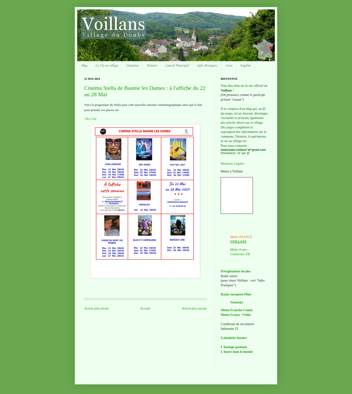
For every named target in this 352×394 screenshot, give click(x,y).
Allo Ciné (90, 118)
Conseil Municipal (177, 66)
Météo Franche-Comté (236, 310)
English (245, 66)
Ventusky (236, 302)
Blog (84, 66)
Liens (228, 66)
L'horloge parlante (234, 347)
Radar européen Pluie (236, 294)
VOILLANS (238, 241)
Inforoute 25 (229, 328)
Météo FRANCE (241, 237)
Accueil (145, 308)
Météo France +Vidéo (236, 315)
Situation (132, 66)
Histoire (151, 66)
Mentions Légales (232, 163)
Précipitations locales (235, 271)
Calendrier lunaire (234, 338)
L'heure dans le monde (237, 352)
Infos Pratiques (207, 66)
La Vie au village (106, 66)
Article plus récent (96, 308)
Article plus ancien (194, 308)
